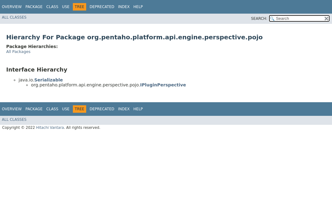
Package (33, 7)
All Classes (14, 17)
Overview (12, 7)
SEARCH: (259, 18)
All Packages (18, 51)
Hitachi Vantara (50, 127)
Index (124, 7)
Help (138, 7)
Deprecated (102, 7)
